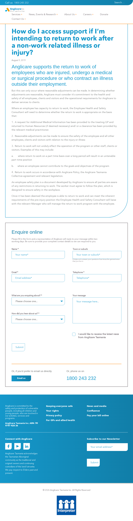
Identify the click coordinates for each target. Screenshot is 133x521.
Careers (87, 14)
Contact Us (18, 19)
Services (16, 14)
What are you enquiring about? (27, 296)
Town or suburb (80, 249)
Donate (104, 14)
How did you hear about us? (25, 314)
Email (15, 272)
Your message (79, 296)
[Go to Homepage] (15, 10)
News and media (96, 406)
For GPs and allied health (60, 420)
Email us (21, 378)
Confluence (93, 411)
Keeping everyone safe (59, 406)
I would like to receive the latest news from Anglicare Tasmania (98, 336)
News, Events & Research (42, 14)
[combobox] (38, 301)
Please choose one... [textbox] (26, 301)
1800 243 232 (21, 3)
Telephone (78, 272)
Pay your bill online (98, 415)
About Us (69, 14)
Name (15, 249)
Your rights (52, 411)
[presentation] (127, 3)
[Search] (116, 3)
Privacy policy (54, 415)
